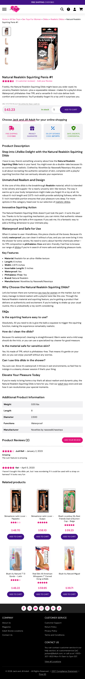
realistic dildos (63, 201)
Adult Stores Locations (12, 631)
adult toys (63, 383)
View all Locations (53, 661)
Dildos (46, 19)
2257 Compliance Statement (64, 671)
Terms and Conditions (54, 635)
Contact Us (7, 635)
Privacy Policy (51, 631)
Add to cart (71, 110)
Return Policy (51, 627)
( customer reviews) (25, 81)
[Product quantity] (58, 109)
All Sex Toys (15, 19)
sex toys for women (47, 292)
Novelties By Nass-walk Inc (29, 104)
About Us (6, 623)
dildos (18, 247)
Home (5, 19)
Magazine (6, 627)
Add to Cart (15, 537)
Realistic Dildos (57, 19)
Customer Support (53, 623)
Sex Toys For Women (31, 19)
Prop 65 (42, 674)
